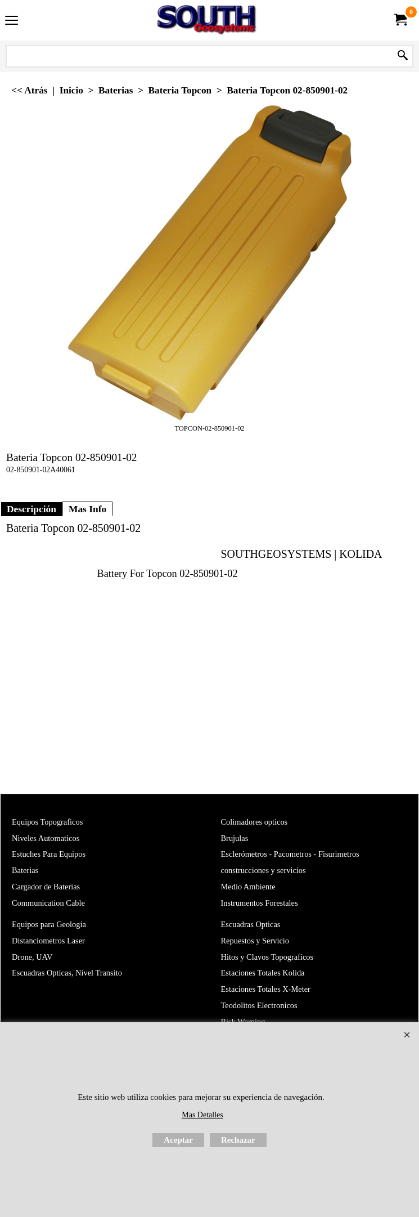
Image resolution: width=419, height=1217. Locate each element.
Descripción (31, 696)
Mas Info (87, 696)
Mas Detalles (202, 1115)
